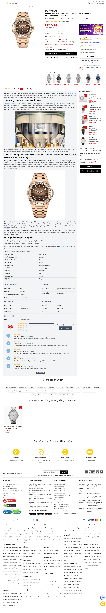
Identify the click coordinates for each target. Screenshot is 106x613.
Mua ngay (69, 53)
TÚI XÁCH (5, 525)
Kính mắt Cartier (42, 391)
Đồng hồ (70, 19)
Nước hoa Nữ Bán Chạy (89, 391)
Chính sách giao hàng (59, 488)
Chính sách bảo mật (59, 497)
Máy (5, 297)
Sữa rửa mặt (22, 387)
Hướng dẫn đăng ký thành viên (62, 506)
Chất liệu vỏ (8, 308)
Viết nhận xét (66, 328)
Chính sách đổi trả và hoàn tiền (62, 490)
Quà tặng (96, 387)
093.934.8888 (100, 2)
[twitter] (97, 471)
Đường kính (8, 312)
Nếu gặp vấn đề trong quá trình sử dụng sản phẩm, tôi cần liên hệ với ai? (40, 503)
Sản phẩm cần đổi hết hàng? (36, 488)
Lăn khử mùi (69, 387)
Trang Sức (12, 391)
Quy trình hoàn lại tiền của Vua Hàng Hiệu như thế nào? (39, 507)
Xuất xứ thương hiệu (11, 294)
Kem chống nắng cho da (66, 394)
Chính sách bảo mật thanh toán (62, 495)
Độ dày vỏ (7, 305)
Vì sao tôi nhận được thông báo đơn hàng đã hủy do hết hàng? (40, 499)
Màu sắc (7, 291)
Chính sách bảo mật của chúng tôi (64, 475)
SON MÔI (66, 525)
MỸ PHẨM (46, 578)
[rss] (101, 471)
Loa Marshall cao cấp (50, 394)
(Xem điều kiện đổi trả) (94, 42)
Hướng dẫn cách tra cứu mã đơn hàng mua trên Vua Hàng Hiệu (40, 485)
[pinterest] (93, 471)
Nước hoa (53, 391)
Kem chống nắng (11, 387)
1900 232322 (100, 3)
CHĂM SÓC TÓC (48, 557)
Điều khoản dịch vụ (59, 499)
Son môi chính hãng (64, 391)
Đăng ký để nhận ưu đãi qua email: (12, 473)
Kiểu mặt (44, 308)
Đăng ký (91, 62)
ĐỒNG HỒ (26, 547)
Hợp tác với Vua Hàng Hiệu (10, 488)
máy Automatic (10, 224)
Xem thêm (40, 373)
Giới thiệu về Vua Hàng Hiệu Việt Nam (13, 484)
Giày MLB (76, 391)
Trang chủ (5, 7)
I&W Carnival (12, 7)
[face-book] (86, 471)
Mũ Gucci (51, 387)
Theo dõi (99, 38)
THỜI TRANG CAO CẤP (9, 544)
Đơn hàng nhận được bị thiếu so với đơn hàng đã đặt (39, 491)
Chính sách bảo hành (59, 486)
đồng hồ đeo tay (64, 246)
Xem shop (90, 56)
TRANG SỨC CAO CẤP (89, 525)
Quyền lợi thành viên (59, 508)
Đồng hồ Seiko (37, 394)
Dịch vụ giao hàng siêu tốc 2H (61, 504)
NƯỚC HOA (46, 525)
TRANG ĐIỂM (67, 535)
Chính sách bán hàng (59, 484)
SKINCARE (6, 590)
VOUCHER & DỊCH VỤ (29, 525)
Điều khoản (19, 520)
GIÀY (65, 560)
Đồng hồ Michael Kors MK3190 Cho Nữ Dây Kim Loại (13, 427)
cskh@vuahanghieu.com (93, 493)
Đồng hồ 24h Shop (87, 38)
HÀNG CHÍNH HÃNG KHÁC (91, 544)
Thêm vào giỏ (52, 53)
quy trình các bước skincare (26, 391)
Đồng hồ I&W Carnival (22, 7)
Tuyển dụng (6, 495)
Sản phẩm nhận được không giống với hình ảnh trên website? (40, 495)
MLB (78, 387)
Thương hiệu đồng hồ (10, 103)
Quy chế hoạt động (8, 486)
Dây (5, 319)
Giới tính (7, 288)
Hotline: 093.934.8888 (90, 171)
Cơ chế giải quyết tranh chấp (61, 502)
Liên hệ (5, 497)
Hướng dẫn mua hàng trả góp (61, 511)
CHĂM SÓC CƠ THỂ (28, 576)
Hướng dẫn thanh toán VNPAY (11, 493)
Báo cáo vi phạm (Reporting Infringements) (65, 513)
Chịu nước (45, 293)
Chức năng (45, 288)
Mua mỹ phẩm (87, 387)
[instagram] (90, 471)
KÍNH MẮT (46, 547)
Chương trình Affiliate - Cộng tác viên (12, 490)
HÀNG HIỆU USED (48, 573)
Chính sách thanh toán (60, 493)
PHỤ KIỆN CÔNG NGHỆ (29, 590)
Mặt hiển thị (46, 305)
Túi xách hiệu (41, 387)
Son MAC (60, 387)
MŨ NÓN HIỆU (27, 560)
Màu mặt (44, 312)
